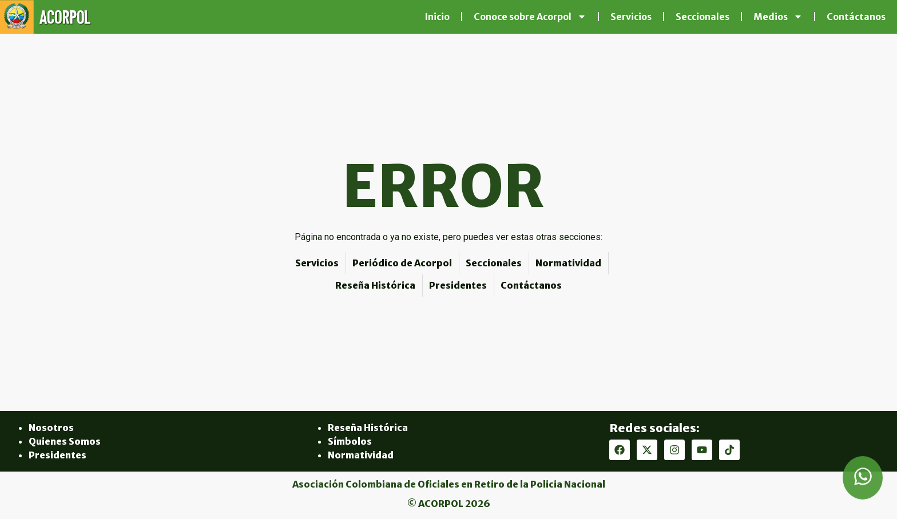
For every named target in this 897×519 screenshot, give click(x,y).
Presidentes (57, 455)
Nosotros (51, 427)
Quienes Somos (65, 441)
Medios (778, 16)
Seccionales (702, 16)
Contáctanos (856, 16)
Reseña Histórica (368, 427)
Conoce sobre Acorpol (530, 16)
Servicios (631, 16)
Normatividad (361, 455)
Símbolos (350, 441)
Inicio (437, 16)
